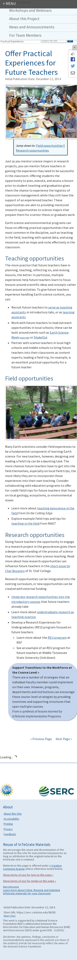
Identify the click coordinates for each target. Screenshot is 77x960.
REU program (57, 637)
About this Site (13, 813)
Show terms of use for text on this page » (28, 875)
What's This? (10, 915)
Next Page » (63, 739)
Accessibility (11, 819)
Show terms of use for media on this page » (29, 881)
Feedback (10, 834)
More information (11, 886)
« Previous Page (41, 739)
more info (24, 337)
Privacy (8, 829)
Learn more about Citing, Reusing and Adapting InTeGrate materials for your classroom (31, 891)
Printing (8, 824)
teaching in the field (25, 523)
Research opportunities (32, 150)
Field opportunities (49, 146)
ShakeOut (40, 337)
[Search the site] (54, 41)
